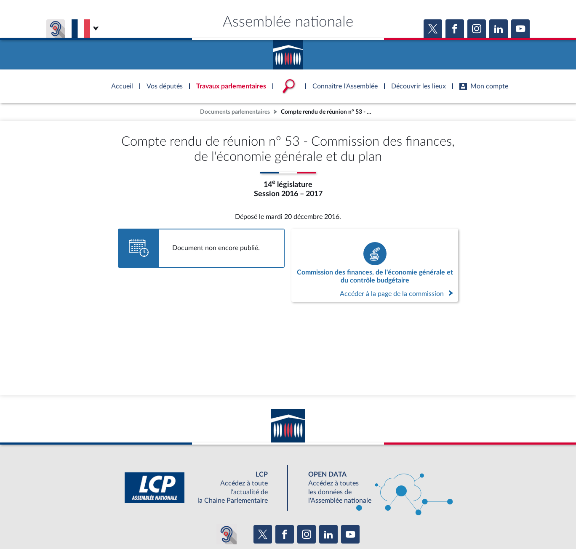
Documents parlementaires (235, 112)
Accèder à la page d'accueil (288, 51)
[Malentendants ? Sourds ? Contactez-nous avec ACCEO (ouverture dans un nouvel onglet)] (226, 534)
